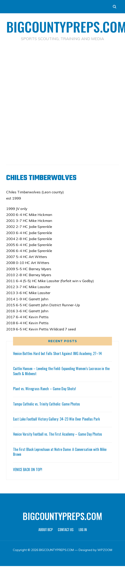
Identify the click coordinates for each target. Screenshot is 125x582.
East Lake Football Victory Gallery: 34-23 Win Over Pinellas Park (56, 419)
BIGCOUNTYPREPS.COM (62, 516)
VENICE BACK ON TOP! (27, 469)
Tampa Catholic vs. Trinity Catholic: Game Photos (46, 404)
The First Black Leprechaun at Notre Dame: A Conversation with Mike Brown (59, 452)
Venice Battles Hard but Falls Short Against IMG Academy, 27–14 (57, 353)
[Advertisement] (49, 96)
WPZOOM (104, 550)
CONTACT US (66, 530)
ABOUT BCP (45, 530)
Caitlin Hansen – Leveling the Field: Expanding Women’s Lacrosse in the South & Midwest (61, 371)
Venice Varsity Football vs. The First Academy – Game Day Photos (57, 434)
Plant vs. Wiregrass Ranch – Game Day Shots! (44, 388)
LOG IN (83, 530)
